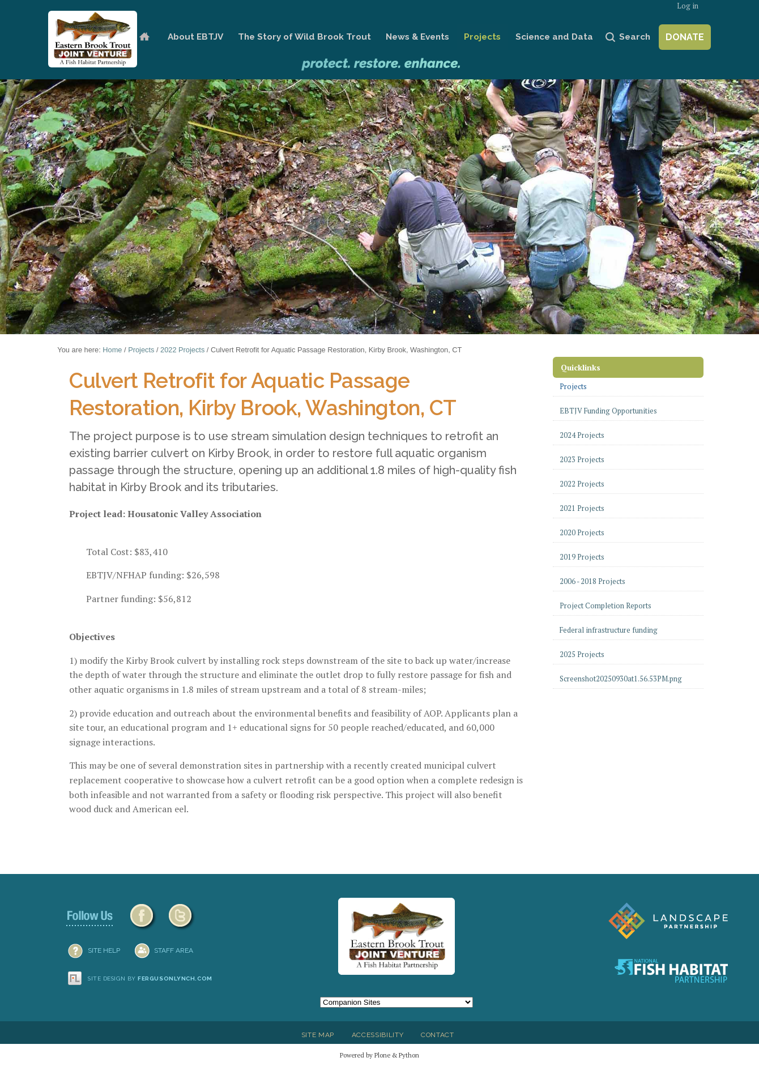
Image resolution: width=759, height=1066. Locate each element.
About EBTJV (195, 37)
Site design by (150, 978)
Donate (685, 37)
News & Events (417, 37)
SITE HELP (104, 950)
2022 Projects (182, 350)
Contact (437, 1035)
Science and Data (554, 37)
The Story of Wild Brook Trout (304, 37)
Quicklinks (580, 367)
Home (144, 37)
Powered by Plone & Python (379, 1055)
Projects (482, 37)
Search (634, 37)
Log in (687, 6)
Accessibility (378, 1035)
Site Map (317, 1035)
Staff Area (173, 950)
